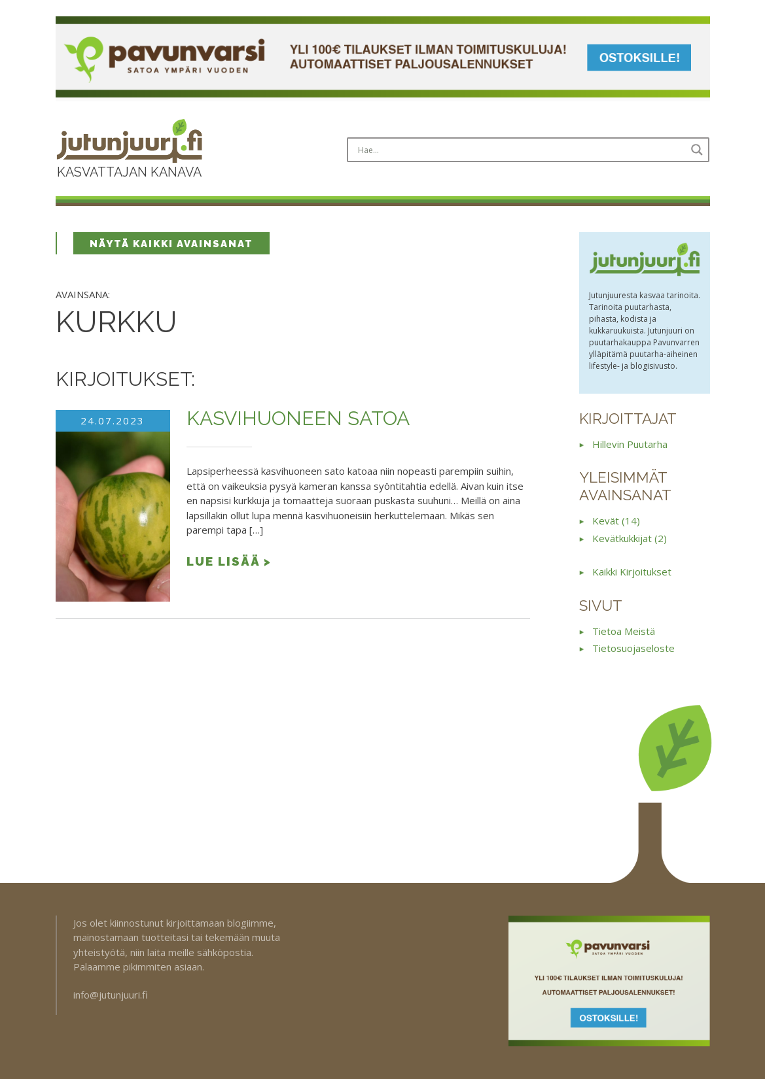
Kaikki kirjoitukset (631, 571)
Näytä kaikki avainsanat (171, 244)
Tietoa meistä (623, 631)
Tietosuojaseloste (633, 648)
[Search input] (520, 150)
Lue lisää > (229, 561)
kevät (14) (616, 520)
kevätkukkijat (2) (629, 538)
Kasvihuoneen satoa (298, 418)
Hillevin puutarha (629, 444)
